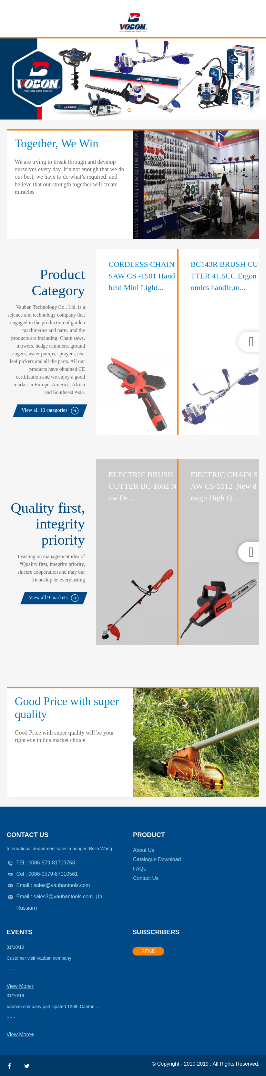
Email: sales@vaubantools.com (262, 4)
